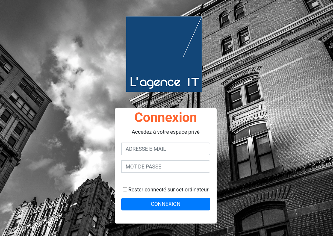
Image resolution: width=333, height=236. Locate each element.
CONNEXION (165, 204)
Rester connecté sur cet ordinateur (166, 190)
